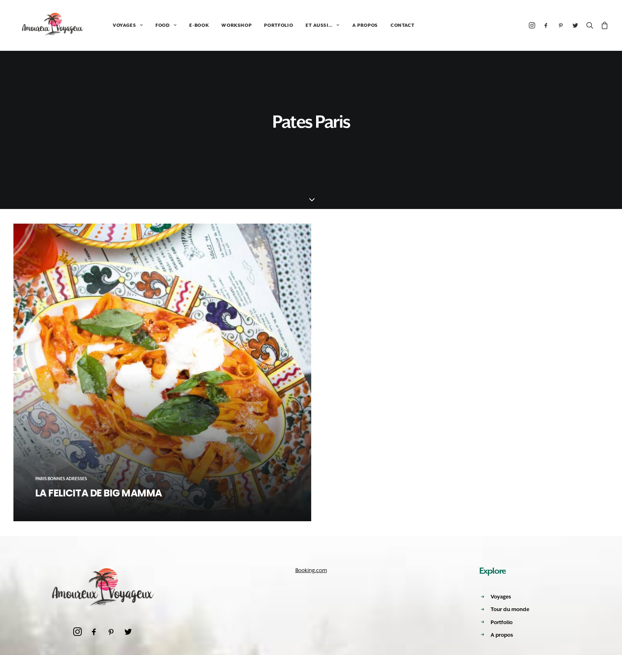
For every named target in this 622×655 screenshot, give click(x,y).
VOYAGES (115, 25)
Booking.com (311, 570)
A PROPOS (352, 25)
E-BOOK (186, 25)
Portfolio (502, 622)
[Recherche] (590, 25)
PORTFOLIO (265, 25)
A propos (502, 635)
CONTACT (390, 25)
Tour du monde (510, 609)
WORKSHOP (223, 25)
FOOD (153, 25)
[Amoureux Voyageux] (46, 25)
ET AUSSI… (309, 25)
